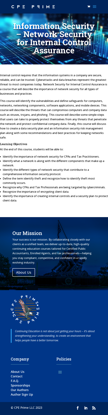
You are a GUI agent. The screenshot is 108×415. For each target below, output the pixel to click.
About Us (23, 272)
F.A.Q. (15, 381)
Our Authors (20, 390)
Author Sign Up (22, 394)
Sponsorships (20, 385)
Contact (17, 376)
